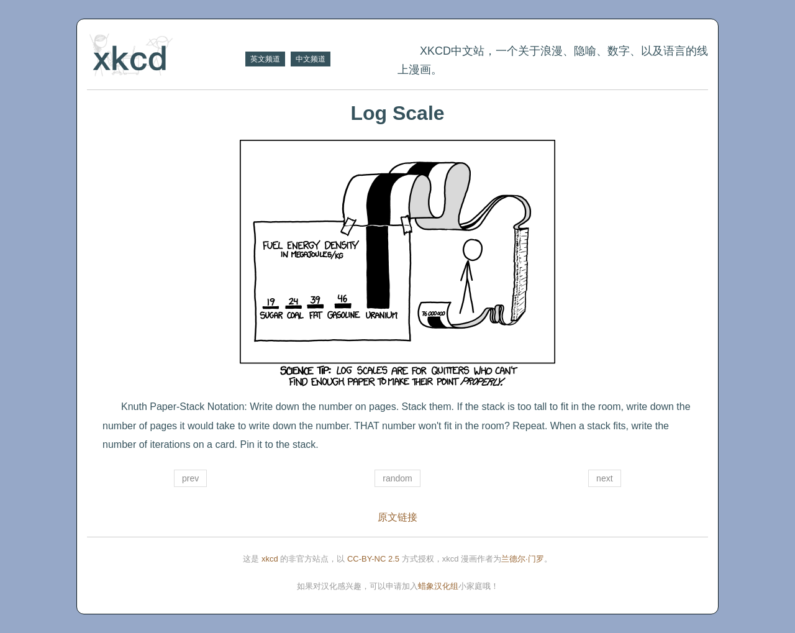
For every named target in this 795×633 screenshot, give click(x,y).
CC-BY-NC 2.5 (373, 558)
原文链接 (397, 517)
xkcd (269, 558)
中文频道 (310, 59)
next (604, 478)
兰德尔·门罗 (522, 558)
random (397, 478)
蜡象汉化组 (438, 586)
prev (190, 478)
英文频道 (265, 59)
